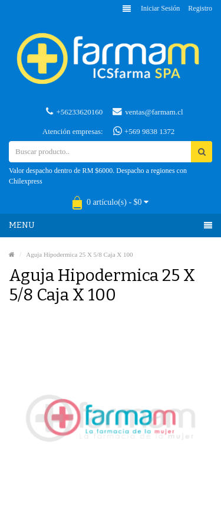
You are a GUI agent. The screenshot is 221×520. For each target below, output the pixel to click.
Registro (200, 8)
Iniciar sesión (160, 8)
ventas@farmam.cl (148, 111)
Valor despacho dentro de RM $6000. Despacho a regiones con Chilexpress (98, 175)
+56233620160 (74, 111)
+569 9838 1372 (144, 131)
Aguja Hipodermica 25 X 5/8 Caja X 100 (79, 254)
